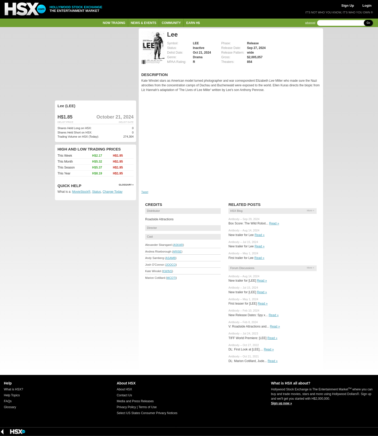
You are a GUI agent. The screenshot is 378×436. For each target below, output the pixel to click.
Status (96, 192)
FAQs (8, 401)
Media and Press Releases (135, 401)
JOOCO (171, 264)
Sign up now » (281, 403)
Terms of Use (147, 407)
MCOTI (171, 277)
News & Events (143, 23)
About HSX (124, 389)
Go (368, 22)
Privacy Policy (126, 407)
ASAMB (171, 257)
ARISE (177, 251)
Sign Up (347, 5)
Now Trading (114, 23)
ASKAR (178, 244)
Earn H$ (193, 23)
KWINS (167, 271)
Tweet (144, 192)
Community (171, 23)
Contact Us (124, 395)
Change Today (112, 192)
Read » (274, 223)
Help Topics (12, 395)
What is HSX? (13, 389)
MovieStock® (81, 192)
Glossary (10, 407)
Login (367, 5)
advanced (310, 23)
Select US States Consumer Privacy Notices (147, 413)
